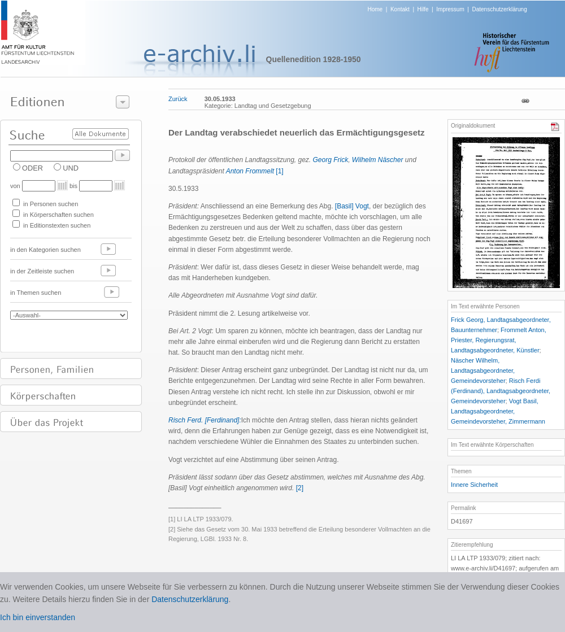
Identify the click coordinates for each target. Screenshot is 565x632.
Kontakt (400, 9)
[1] (279, 171)
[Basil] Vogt (352, 206)
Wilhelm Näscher (378, 160)
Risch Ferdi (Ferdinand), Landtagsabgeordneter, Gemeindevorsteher (500, 390)
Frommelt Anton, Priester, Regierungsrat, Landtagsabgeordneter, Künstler (498, 340)
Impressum (450, 9)
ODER (32, 168)
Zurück (178, 98)
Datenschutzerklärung (499, 9)
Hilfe (423, 9)
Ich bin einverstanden (37, 617)
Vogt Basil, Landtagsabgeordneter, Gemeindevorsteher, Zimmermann (498, 411)
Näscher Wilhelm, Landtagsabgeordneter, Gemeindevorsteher (483, 370)
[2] (299, 488)
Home (375, 9)
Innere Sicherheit (474, 484)
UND (71, 168)
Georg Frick (331, 160)
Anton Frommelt (250, 171)
